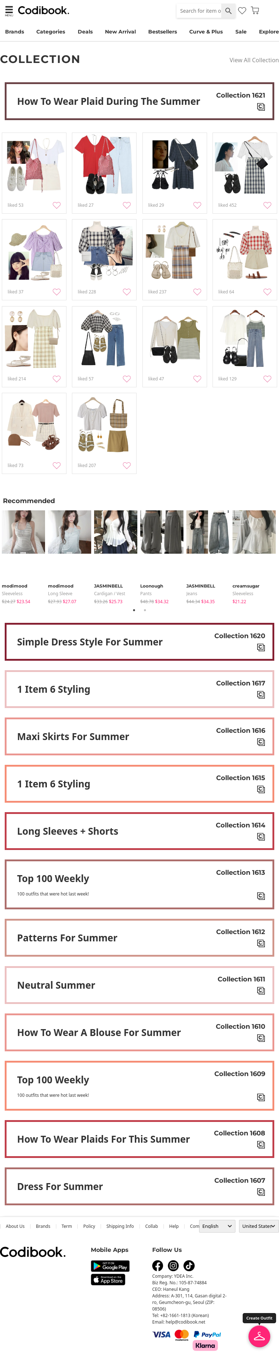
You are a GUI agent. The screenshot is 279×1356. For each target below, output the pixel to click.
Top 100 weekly (53, 878)
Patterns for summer (67, 937)
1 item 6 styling (53, 689)
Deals (85, 31)
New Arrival (120, 31)
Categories (50, 31)
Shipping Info (120, 1226)
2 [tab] (145, 610)
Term (67, 1226)
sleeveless (12, 593)
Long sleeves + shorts (67, 831)
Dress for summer (60, 1186)
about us (15, 1226)
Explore (269, 31)
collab (151, 1226)
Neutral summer (56, 985)
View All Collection (254, 60)
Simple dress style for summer (90, 641)
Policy (89, 1226)
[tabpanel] (25, 556)
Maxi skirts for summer (73, 736)
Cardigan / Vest (109, 593)
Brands (14, 31)
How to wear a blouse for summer (99, 1032)
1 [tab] (134, 610)
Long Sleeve (60, 593)
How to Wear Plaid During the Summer (108, 101)
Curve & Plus (206, 31)
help (174, 1226)
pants (146, 593)
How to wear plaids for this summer (103, 1139)
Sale (241, 31)
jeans (191, 593)
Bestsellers (162, 31)
